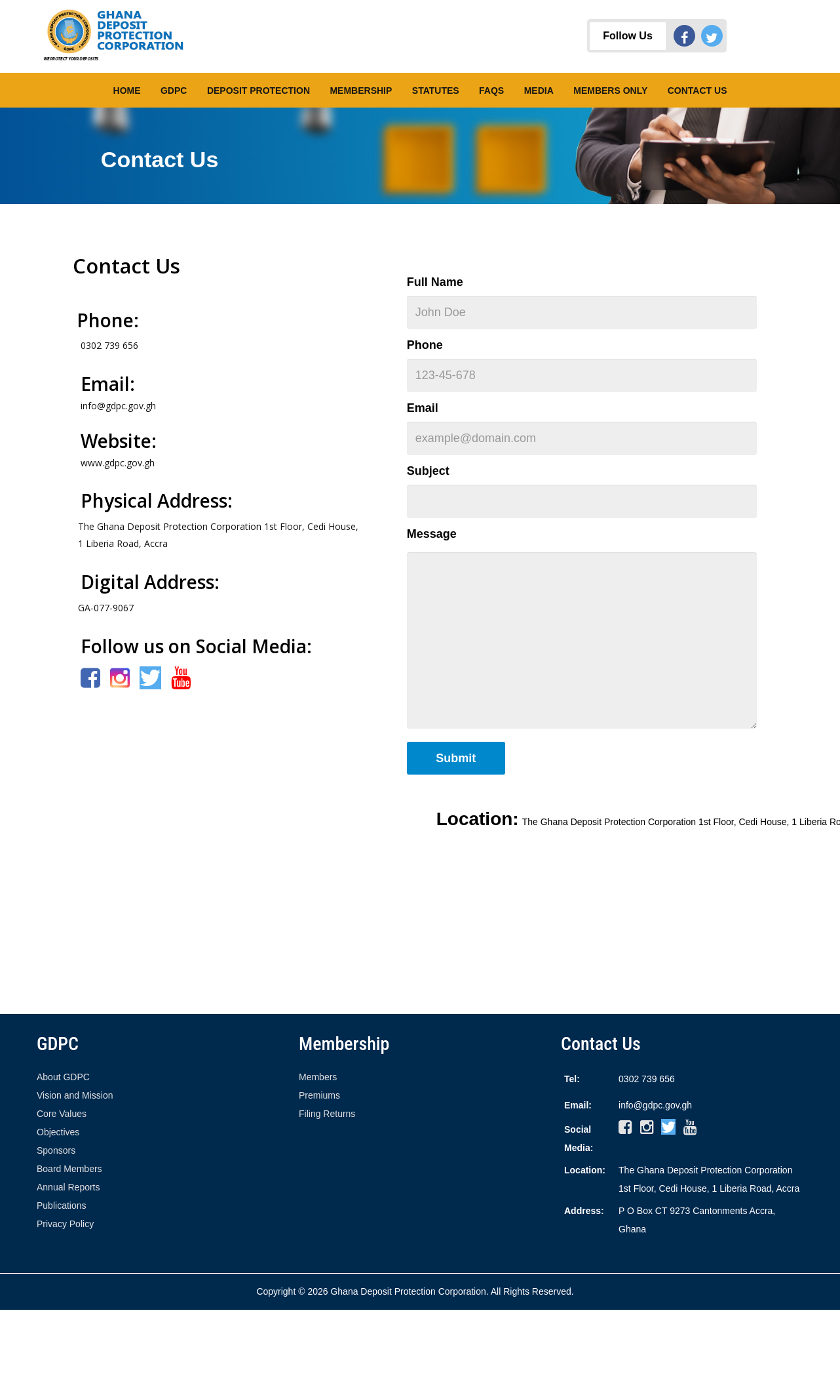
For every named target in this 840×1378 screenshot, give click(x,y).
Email (422, 408)
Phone (425, 345)
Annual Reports (68, 1187)
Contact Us (697, 90)
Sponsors (56, 1150)
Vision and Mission (75, 1095)
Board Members (69, 1169)
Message (432, 533)
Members (318, 1077)
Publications (61, 1205)
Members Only (610, 90)
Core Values (61, 1113)
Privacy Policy (65, 1224)
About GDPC (63, 1077)
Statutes (435, 90)
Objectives (58, 1132)
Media (539, 90)
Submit (456, 758)
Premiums (319, 1095)
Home (127, 90)
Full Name (435, 282)
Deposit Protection (258, 90)
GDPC (174, 90)
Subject (428, 470)
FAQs (491, 90)
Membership (361, 90)
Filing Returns (327, 1113)
